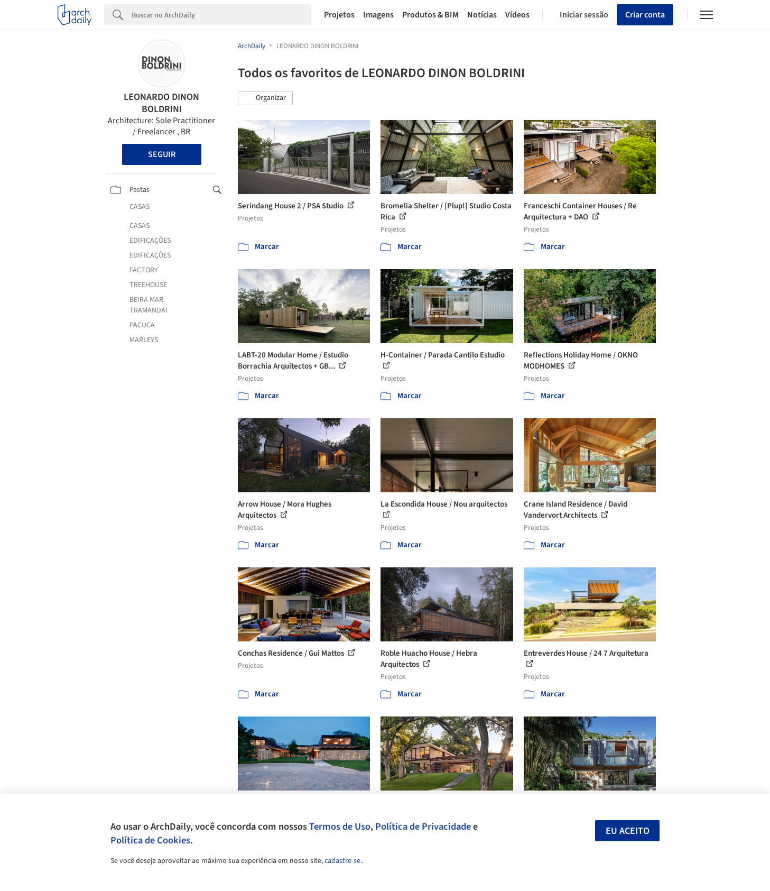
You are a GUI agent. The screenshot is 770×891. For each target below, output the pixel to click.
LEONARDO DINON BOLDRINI (161, 103)
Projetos (339, 15)
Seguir (161, 154)
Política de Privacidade (423, 826)
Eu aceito (628, 831)
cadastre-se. (343, 861)
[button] (265, 98)
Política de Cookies (150, 840)
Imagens (378, 15)
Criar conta (645, 15)
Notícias (482, 15)
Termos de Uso (339, 826)
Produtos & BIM (430, 15)
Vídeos (517, 15)
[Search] (222, 14)
